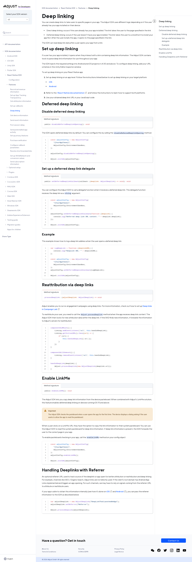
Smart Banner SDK (14, 201)
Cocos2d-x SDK (13, 182)
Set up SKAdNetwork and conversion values (20, 157)
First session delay (17, 125)
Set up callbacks (16, 106)
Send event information (19, 120)
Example (165, 45)
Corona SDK (12, 191)
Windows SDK (12, 206)
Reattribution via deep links (170, 49)
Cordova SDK (12, 177)
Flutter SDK (11, 70)
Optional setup (15, 167)
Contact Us (173, 540)
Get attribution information (20, 101)
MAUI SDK (11, 187)
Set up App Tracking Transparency (18, 96)
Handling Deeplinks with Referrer (173, 57)
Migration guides (13, 225)
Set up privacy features (19, 136)
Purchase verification (18, 140)
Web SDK (11, 196)
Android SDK (12, 56)
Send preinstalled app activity (18, 131)
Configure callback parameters (17, 146)
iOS (50, 82)
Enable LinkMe (165, 53)
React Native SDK (14, 75)
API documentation (12, 44)
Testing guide (12, 220)
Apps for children (14, 229)
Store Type (6, 236)
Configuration (14, 80)
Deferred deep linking (168, 30)
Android (52, 86)
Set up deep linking (167, 26)
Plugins (11, 172)
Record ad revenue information (17, 90)
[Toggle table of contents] (154, 21)
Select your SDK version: (16, 14)
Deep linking (15, 111)
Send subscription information (17, 163)
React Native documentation (72, 93)
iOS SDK (10, 61)
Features (12, 85)
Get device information (19, 115)
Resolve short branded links (21, 151)
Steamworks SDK (13, 210)
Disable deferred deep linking (174, 34)
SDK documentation (13, 51)
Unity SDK (11, 66)
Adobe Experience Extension (18, 215)
